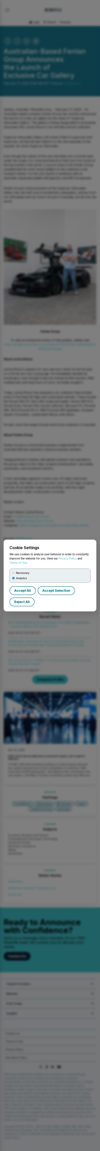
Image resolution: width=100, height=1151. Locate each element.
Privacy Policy (68, 558)
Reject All (22, 602)
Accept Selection (56, 590)
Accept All (22, 590)
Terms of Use (18, 562)
